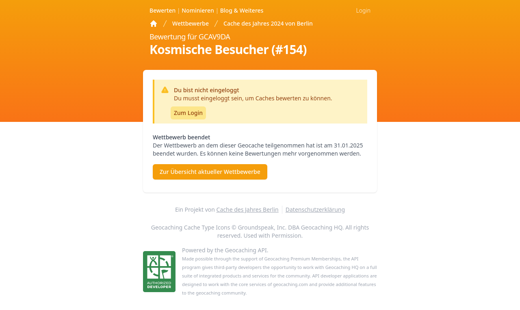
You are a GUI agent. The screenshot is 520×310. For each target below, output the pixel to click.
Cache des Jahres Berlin (248, 209)
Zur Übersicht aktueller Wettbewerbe (210, 172)
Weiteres (242, 10)
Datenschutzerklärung (315, 209)
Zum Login (188, 113)
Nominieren (198, 10)
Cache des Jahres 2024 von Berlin (268, 23)
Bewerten (163, 10)
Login (363, 10)
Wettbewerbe (190, 23)
